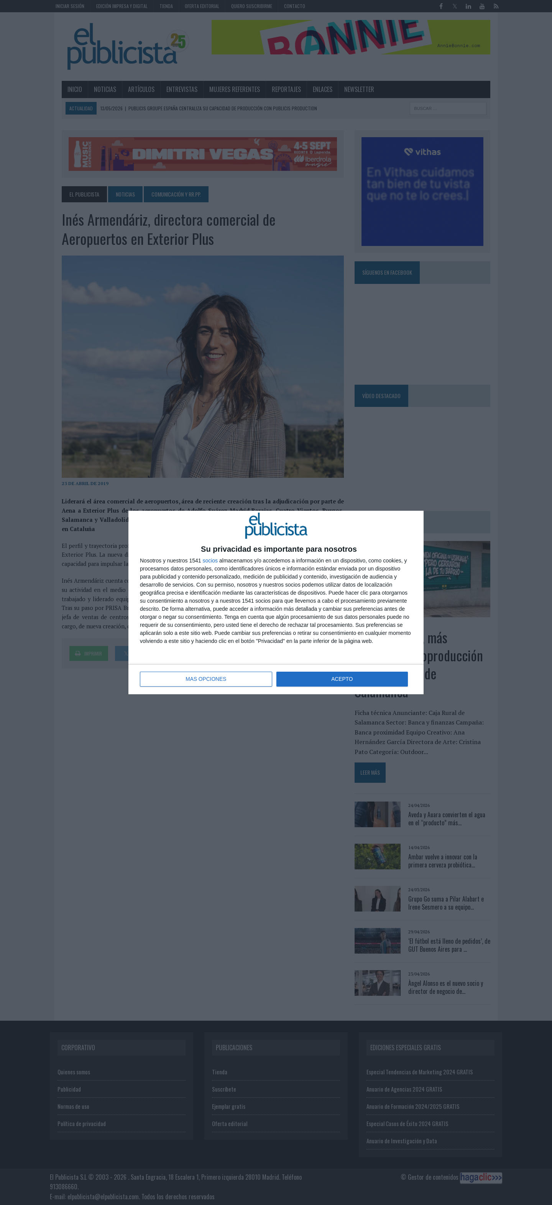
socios (210, 561)
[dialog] (276, 602)
